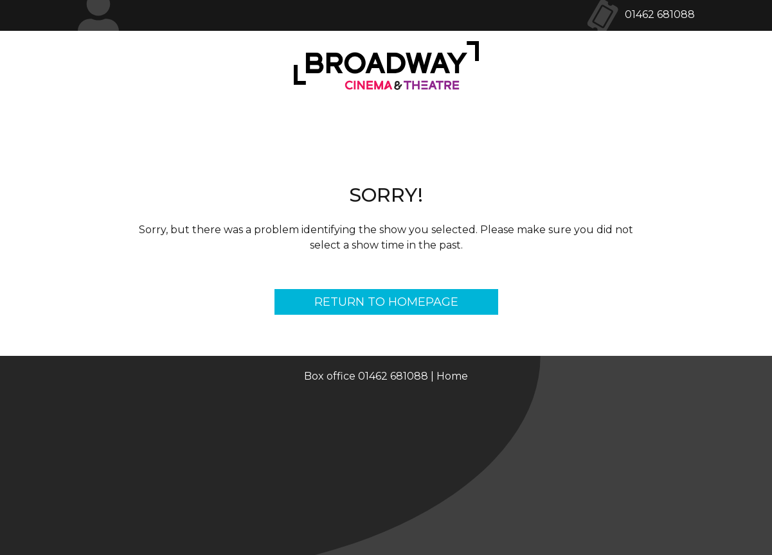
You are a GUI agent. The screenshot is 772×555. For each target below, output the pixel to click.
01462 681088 (660, 14)
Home (452, 376)
